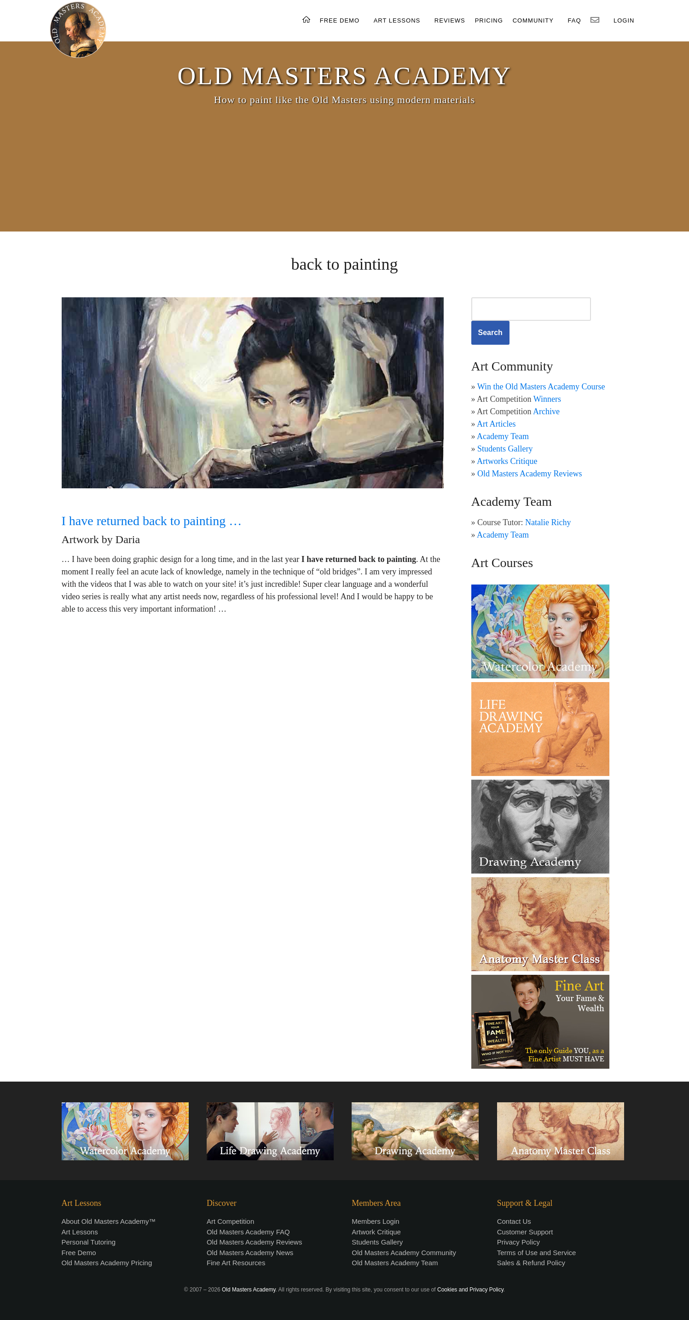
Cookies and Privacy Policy (470, 1289)
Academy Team (503, 436)
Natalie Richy (548, 522)
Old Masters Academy (248, 1289)
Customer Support (525, 1232)
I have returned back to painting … (152, 521)
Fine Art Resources (236, 1263)
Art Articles (496, 423)
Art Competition (230, 1221)
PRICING (489, 20)
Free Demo (79, 1252)
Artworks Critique (507, 461)
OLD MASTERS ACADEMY (344, 76)
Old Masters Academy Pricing (107, 1263)
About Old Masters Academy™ (109, 1221)
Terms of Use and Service (536, 1252)
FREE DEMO (339, 20)
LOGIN (624, 20)
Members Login (375, 1221)
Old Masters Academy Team (395, 1263)
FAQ (574, 20)
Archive (546, 411)
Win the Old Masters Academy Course (541, 386)
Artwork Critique (376, 1232)
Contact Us (514, 1221)
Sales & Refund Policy (531, 1263)
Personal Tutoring (89, 1242)
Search (490, 332)
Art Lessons (80, 1232)
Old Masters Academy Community (404, 1252)
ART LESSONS (397, 20)
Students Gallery (505, 448)
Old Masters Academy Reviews (529, 473)
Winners (547, 399)
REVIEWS (449, 20)
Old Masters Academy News (250, 1252)
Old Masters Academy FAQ (248, 1232)
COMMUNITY (533, 20)
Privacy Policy (518, 1242)
